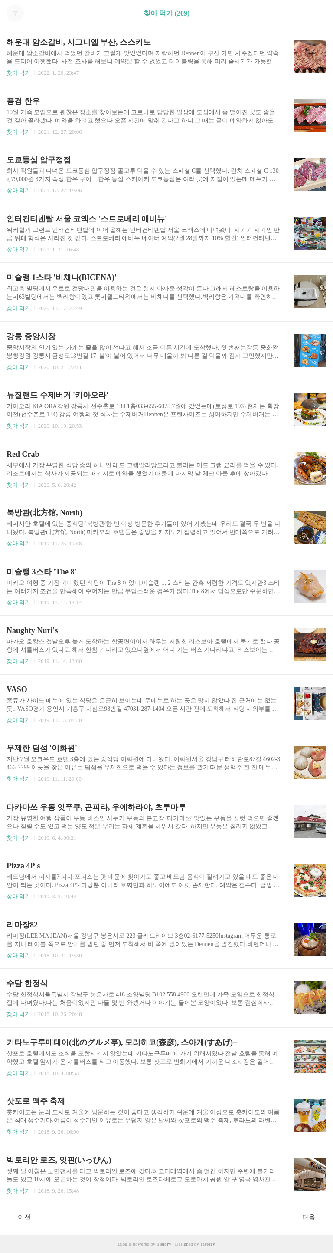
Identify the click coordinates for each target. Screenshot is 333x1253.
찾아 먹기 (18, 72)
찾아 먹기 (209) (167, 13)
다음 (313, 1216)
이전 (20, 1216)
